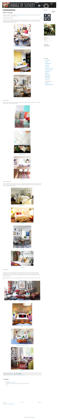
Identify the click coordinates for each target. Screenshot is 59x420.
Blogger (33, 417)
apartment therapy (22, 301)
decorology (22, 223)
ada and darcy (22, 128)
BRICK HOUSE (47, 76)
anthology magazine (22, 154)
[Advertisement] (49, 52)
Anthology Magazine (48, 81)
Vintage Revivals (47, 74)
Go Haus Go (47, 73)
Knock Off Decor (47, 60)
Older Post (39, 402)
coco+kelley (47, 65)
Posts (45, 39)
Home (22, 402)
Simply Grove (47, 71)
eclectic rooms (14, 374)
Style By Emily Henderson (49, 84)
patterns (22, 374)
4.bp (22, 98)
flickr (22, 326)
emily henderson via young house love (22, 345)
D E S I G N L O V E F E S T (49, 68)
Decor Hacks (47, 79)
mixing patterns (19, 374)
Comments (46, 41)
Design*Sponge (47, 78)
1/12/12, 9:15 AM (12, 382)
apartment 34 (47, 66)
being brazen (22, 72)
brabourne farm (22, 47)
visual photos (22, 267)
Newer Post (5, 402)
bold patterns (10, 374)
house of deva (22, 370)
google (22, 179)
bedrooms (7, 374)
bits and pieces (22, 205)
